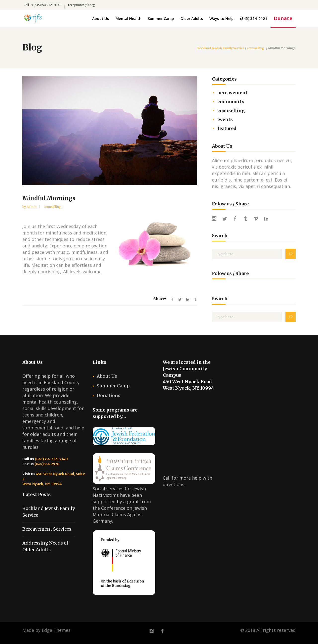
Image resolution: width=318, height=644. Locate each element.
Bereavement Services (46, 529)
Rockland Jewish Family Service (220, 48)
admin (32, 207)
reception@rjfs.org (81, 5)
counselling (255, 48)
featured (227, 128)
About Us (107, 376)
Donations (108, 395)
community (230, 101)
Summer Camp (113, 386)
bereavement (232, 92)
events (225, 119)
